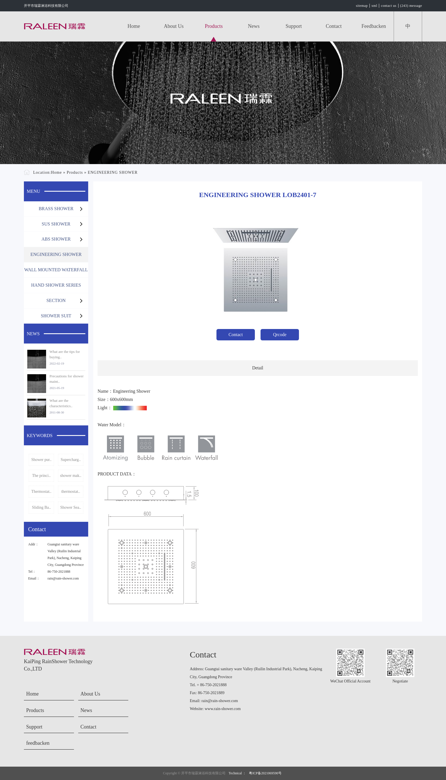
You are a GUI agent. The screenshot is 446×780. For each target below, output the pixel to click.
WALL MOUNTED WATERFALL (56, 269)
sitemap (362, 6)
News (254, 26)
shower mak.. (70, 475)
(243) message (411, 6)
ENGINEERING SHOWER (112, 172)
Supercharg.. (71, 460)
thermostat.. (70, 491)
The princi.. (41, 475)
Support (294, 26)
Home (133, 26)
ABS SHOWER (56, 239)
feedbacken (374, 26)
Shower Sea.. (70, 507)
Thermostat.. (41, 491)
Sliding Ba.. (41, 507)
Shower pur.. (41, 460)
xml (374, 6)
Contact (334, 26)
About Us (174, 26)
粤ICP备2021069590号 (265, 773)
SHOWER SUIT (56, 315)
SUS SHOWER (56, 224)
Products (214, 26)
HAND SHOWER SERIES (56, 285)
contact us (388, 6)
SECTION (56, 300)
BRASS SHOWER (56, 208)
